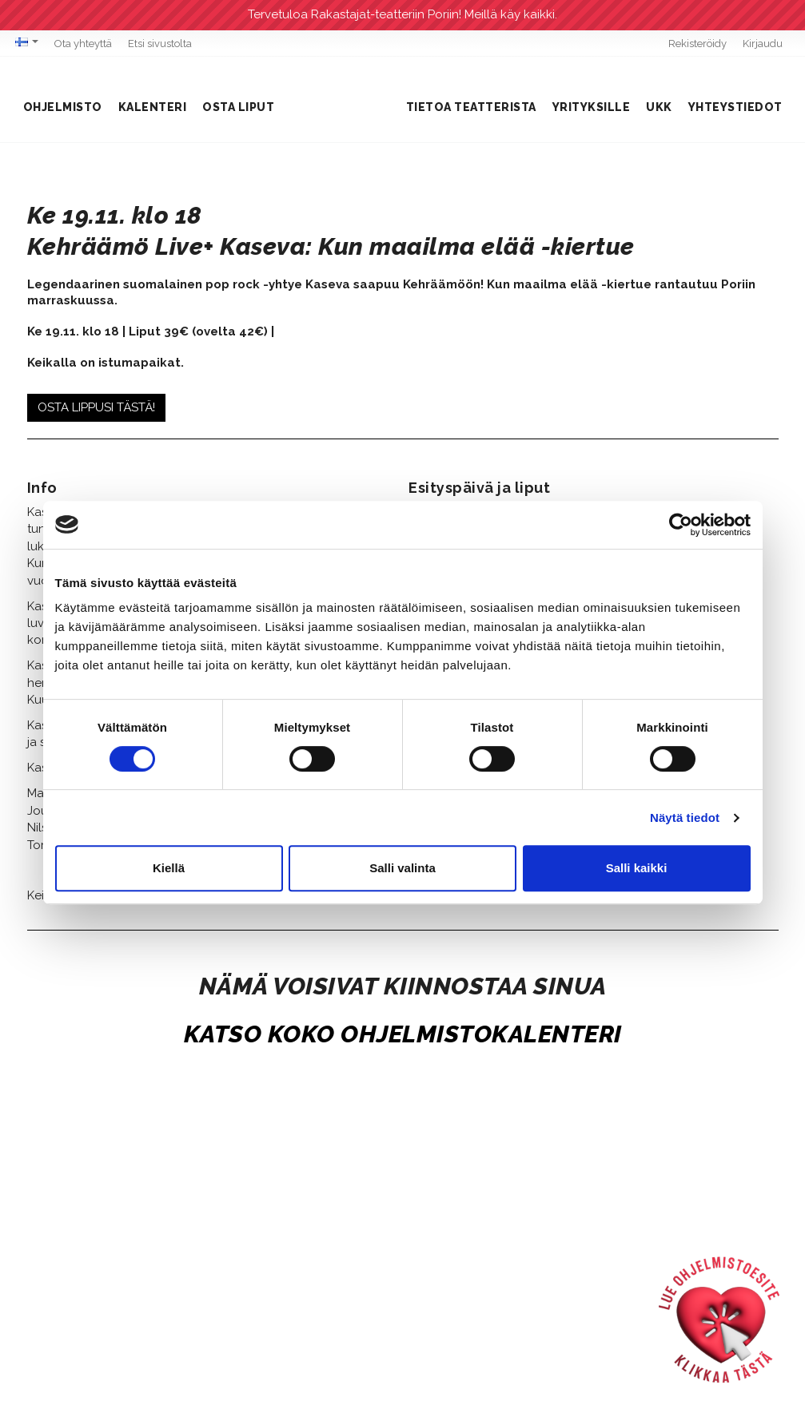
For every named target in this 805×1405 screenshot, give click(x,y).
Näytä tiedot (684, 817)
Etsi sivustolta (160, 44)
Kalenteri (152, 107)
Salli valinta (402, 868)
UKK (659, 107)
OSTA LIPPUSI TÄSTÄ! (96, 407)
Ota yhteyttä (83, 44)
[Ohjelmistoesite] (719, 1319)
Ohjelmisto (62, 107)
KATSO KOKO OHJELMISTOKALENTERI (403, 1034)
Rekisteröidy (697, 44)
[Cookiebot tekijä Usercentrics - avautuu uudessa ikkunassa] (681, 525)
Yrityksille (591, 107)
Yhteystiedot (735, 107)
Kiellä (169, 868)
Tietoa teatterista (471, 107)
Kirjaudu (763, 44)
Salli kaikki (637, 868)
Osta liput (238, 107)
